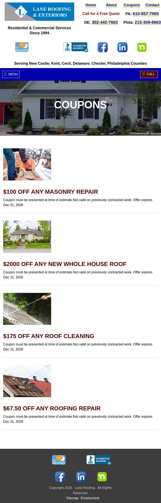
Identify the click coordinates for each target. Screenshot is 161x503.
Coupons (132, 5)
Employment (90, 488)
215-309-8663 (148, 22)
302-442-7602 (105, 22)
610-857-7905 (146, 13)
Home (91, 5)
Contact (152, 5)
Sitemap (72, 488)
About (111, 5)
